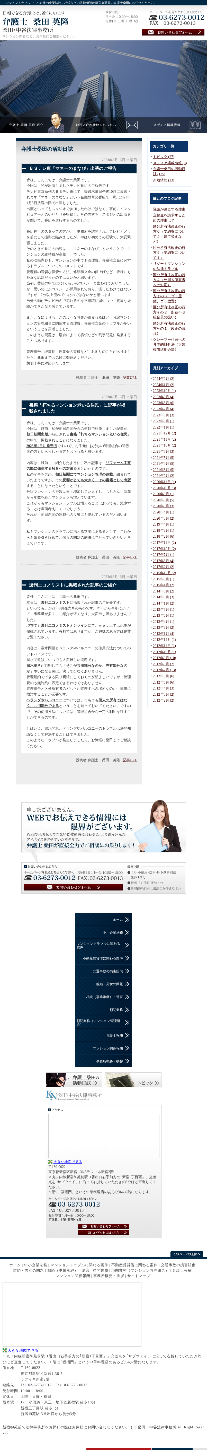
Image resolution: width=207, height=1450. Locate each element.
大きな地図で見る (67, 1162)
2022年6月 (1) (163, 421)
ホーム (118, 920)
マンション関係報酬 (108, 1048)
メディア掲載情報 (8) (170, 163)
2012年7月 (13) (164, 670)
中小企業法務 (113, 932)
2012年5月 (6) (163, 682)
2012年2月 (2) (163, 700)
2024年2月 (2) (163, 379)
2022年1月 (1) (163, 427)
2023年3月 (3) (163, 415)
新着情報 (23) (163, 180)
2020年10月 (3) (164, 488)
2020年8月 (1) (163, 494)
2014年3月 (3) (163, 597)
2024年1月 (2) (163, 385)
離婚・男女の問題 (109, 984)
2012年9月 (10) (164, 658)
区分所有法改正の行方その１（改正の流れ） (169, 328)
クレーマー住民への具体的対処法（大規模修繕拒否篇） (169, 345)
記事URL (130, 378)
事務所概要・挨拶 (109, 1061)
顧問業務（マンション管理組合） (98, 1022)
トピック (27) (163, 157)
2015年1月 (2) (163, 585)
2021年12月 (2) (164, 433)
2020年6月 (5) (163, 500)
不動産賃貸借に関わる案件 (103, 958)
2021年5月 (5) (163, 458)
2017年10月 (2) (164, 549)
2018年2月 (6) (163, 536)
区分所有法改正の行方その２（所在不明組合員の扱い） (169, 312)
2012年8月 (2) (163, 664)
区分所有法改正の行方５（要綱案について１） (169, 253)
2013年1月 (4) (163, 634)
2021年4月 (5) (163, 464)
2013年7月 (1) (163, 610)
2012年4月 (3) (163, 688)
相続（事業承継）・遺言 (104, 997)
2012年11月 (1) (164, 646)
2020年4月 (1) (163, 512)
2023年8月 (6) (163, 403)
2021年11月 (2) (164, 439)
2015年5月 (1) (163, 579)
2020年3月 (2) (163, 518)
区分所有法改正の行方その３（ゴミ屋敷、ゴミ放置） (169, 296)
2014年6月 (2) (163, 591)
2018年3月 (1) (163, 530)
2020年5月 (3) (163, 506)
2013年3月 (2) (163, 628)
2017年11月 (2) (164, 543)
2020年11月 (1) (164, 482)
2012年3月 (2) (163, 694)
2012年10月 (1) (164, 652)
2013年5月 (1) (163, 615)
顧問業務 (116, 1010)
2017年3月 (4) (163, 561)
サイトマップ (138, 1276)
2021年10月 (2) (164, 445)
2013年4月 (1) (163, 622)
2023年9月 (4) (163, 397)
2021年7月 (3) (163, 451)
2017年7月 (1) (163, 555)
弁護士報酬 (114, 1035)
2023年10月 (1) (164, 391)
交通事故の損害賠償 (108, 971)
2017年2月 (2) (163, 567)
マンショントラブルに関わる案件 (98, 945)
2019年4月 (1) (163, 524)
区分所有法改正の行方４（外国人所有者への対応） (169, 280)
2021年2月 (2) (163, 476)
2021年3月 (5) (163, 470)
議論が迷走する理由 (169, 209)
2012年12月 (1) (164, 640)
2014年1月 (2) (163, 603)
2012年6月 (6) (163, 676)
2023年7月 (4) (163, 409)
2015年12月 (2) (164, 573)
